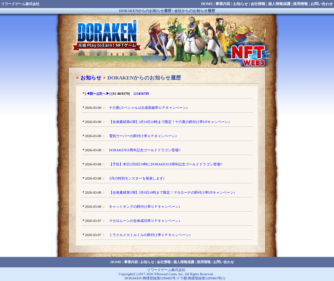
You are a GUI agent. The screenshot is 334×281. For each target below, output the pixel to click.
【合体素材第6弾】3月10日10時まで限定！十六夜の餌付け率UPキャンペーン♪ (169, 122)
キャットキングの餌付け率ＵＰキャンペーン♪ (144, 206)
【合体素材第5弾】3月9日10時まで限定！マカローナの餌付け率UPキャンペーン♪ (172, 192)
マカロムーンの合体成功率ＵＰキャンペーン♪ (144, 221)
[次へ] (104, 93)
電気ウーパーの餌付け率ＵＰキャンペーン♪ (143, 136)
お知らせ (91, 78)
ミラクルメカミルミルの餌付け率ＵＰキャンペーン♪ (150, 235)
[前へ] (91, 93)
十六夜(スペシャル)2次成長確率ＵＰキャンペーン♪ (148, 108)
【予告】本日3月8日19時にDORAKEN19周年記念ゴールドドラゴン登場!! (165, 164)
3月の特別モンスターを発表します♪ (137, 178)
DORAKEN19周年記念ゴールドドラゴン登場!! (144, 150)
